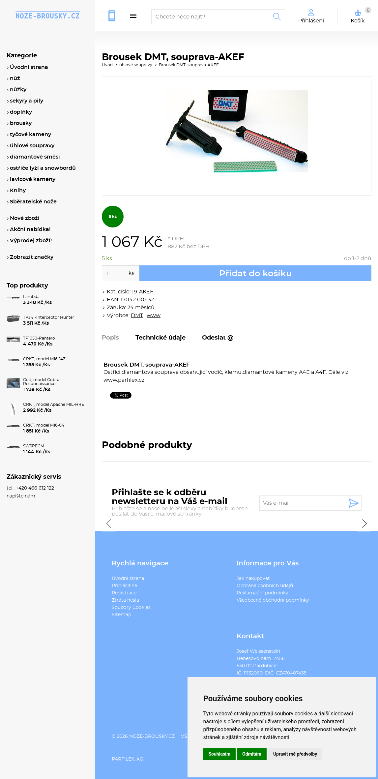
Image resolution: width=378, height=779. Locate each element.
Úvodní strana (128, 578)
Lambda (31, 297)
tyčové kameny (30, 134)
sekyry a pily (26, 101)
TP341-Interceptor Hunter (48, 317)
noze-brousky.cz (47, 16)
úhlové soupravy (135, 65)
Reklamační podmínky (262, 593)
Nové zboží (25, 218)
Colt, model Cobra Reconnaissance (41, 382)
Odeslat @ (218, 338)
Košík (361, 15)
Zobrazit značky (31, 257)
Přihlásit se (124, 586)
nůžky (18, 89)
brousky (21, 123)
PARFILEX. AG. (128, 759)
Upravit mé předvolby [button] (295, 754)
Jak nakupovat (253, 578)
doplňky (21, 112)
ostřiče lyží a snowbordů (43, 168)
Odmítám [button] (251, 754)
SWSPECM (33, 446)
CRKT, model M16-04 (43, 425)
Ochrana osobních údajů (265, 586)
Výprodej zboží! (31, 240)
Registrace (124, 593)
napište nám (21, 496)
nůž (15, 78)
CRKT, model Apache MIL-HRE (53, 404)
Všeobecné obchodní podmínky (273, 600)
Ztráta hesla (125, 600)
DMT (137, 315)
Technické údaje (160, 338)
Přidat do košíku (255, 273)
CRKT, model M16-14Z (44, 359)
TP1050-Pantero (39, 338)
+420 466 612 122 (114, 15)
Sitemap (121, 615)
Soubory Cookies (131, 607)
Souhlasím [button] (220, 754)
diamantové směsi (35, 157)
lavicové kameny (32, 179)
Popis (110, 338)
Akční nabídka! (30, 229)
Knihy (18, 190)
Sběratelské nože (33, 201)
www (153, 315)
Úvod (107, 65)
